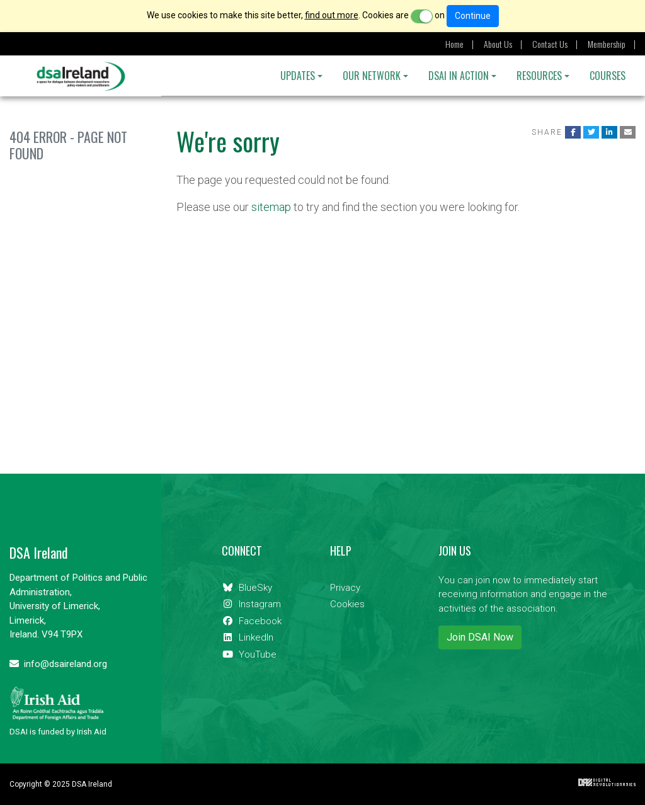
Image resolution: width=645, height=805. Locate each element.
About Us (498, 43)
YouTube (249, 654)
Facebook (252, 621)
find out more (331, 15)
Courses (607, 75)
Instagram (251, 604)
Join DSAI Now (480, 637)
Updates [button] (297, 75)
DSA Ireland (81, 76)
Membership (606, 43)
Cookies (347, 604)
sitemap (271, 207)
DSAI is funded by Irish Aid (57, 711)
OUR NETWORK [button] (372, 75)
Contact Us (550, 43)
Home (454, 43)
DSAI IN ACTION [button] (458, 75)
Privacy (345, 587)
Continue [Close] (473, 16)
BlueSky (247, 587)
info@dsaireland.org (58, 664)
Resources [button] (539, 75)
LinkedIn (247, 637)
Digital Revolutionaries (607, 782)
